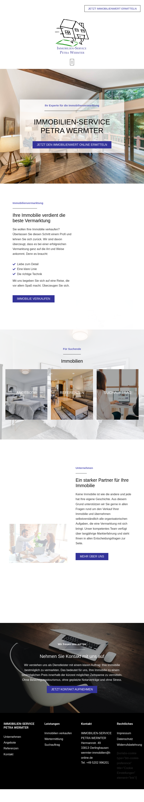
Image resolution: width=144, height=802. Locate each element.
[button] (72, 62)
